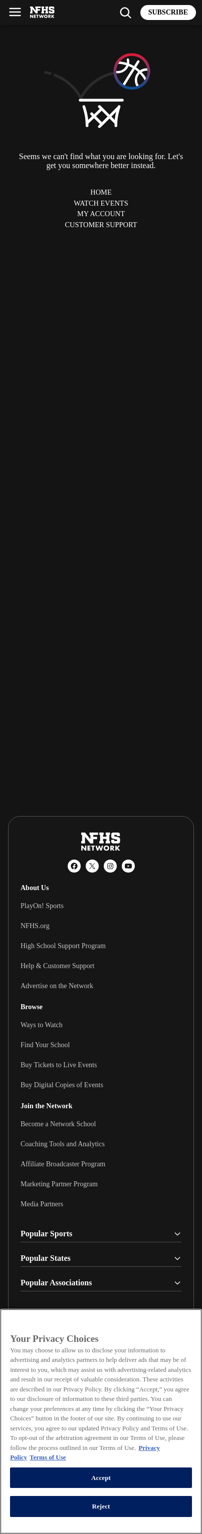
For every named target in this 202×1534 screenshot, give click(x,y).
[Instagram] (110, 866)
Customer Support (101, 225)
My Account (101, 214)
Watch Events (101, 203)
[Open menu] (15, 12)
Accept (101, 1477)
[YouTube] (128, 866)
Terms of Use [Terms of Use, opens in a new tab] (48, 1457)
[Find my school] (125, 13)
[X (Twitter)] (92, 866)
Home (100, 192)
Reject (101, 1506)
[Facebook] (74, 866)
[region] (101, 1421)
